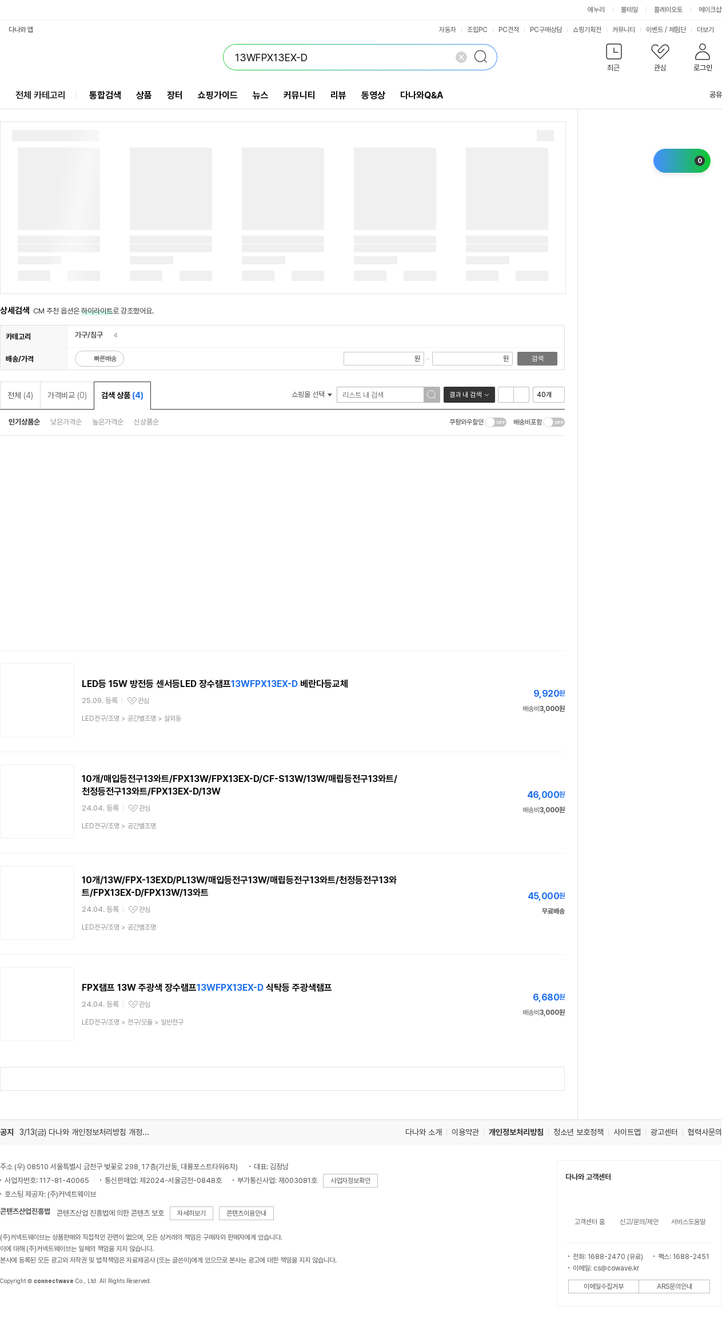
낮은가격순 (66, 422)
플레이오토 (668, 10)
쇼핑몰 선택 (312, 394)
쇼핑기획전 (587, 30)
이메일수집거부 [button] (604, 1287)
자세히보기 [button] (191, 1213)
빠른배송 (105, 359)
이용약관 (465, 1132)
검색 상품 (122, 395)
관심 (143, 701)
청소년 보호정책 (578, 1132)
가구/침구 (89, 335)
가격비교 (67, 395)
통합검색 (105, 95)
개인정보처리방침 (516, 1132)
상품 (144, 95)
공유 (709, 95)
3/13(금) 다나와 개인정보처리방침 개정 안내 (88, 1132)
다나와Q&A (421, 95)
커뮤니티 (623, 30)
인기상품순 (24, 422)
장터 (175, 95)
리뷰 (338, 95)
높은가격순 (107, 422)
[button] (614, 60)
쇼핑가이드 (218, 95)
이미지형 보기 (521, 394)
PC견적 (508, 30)
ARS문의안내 (674, 1287)
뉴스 (261, 95)
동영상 (373, 95)
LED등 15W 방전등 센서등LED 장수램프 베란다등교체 (215, 683)
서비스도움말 (688, 1222)
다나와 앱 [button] (21, 30)
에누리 (596, 10)
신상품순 (146, 422)
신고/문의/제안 (639, 1222)
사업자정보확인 (350, 1181)
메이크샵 (710, 10)
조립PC (477, 30)
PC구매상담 (546, 30)
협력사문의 (705, 1132)
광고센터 (664, 1132)
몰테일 (629, 10)
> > (131, 718)
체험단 (677, 30)
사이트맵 (627, 1132)
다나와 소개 (423, 1132)
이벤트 (654, 30)
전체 (20, 395)
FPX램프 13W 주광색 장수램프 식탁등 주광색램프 (207, 987)
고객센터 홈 (590, 1222)
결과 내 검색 (465, 395)
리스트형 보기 (505, 394)
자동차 (447, 30)
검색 (537, 359)
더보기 (709, 30)
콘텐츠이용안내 (246, 1213)
